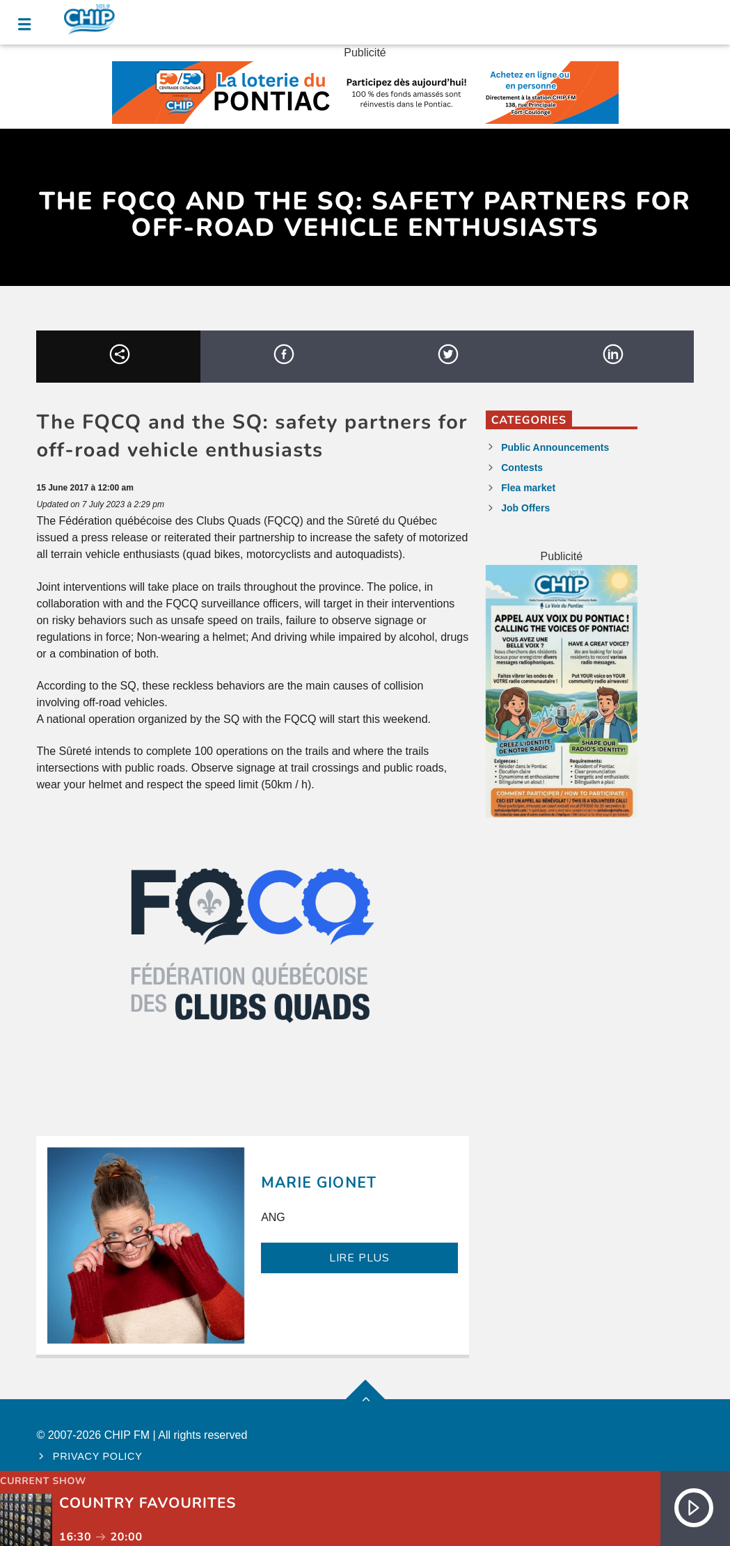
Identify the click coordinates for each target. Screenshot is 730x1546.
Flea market (528, 487)
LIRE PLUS (359, 1258)
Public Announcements (555, 447)
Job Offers (525, 507)
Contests (522, 467)
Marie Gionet (318, 1183)
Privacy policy (98, 1456)
